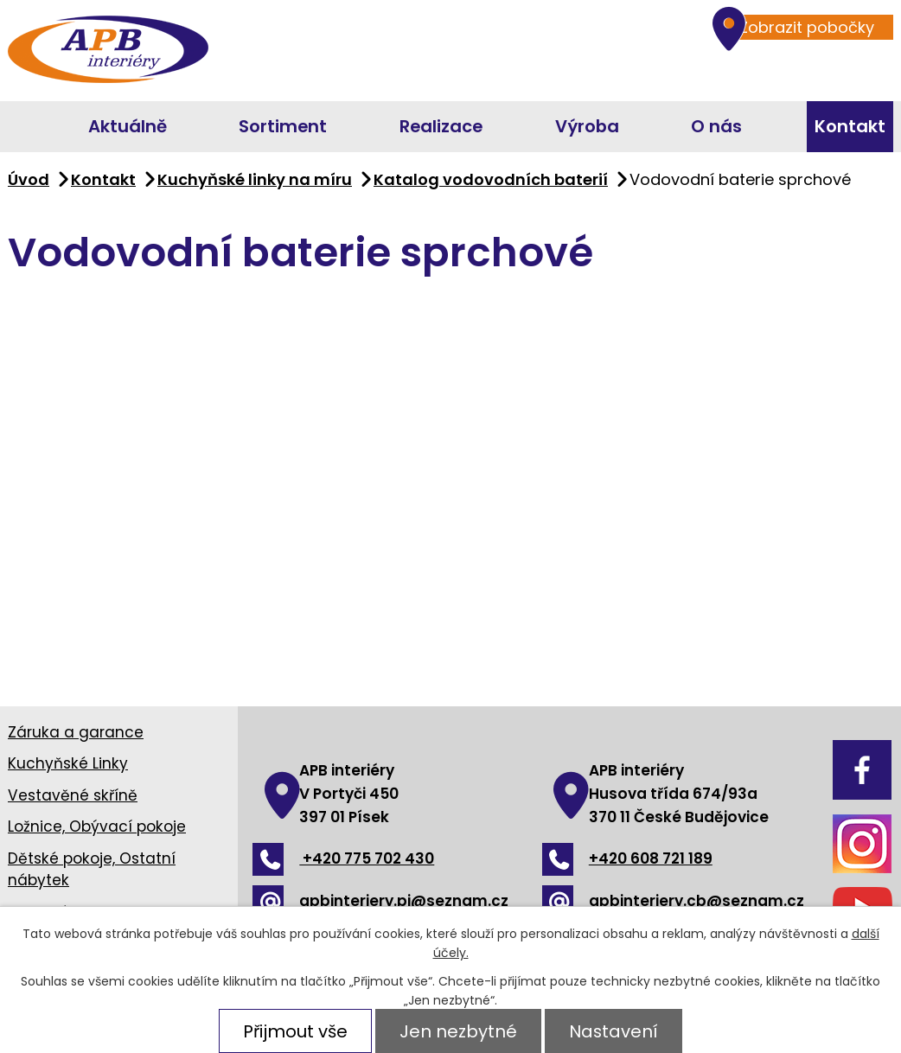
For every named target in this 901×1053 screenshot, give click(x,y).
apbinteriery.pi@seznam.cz (380, 900)
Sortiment (283, 126)
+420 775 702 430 (343, 858)
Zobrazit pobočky (798, 27)
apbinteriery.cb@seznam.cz (673, 900)
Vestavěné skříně (72, 795)
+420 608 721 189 (627, 858)
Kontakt (850, 126)
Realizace (440, 126)
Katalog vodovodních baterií (491, 179)
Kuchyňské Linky (68, 763)
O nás (716, 126)
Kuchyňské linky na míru (254, 179)
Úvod (15, 126)
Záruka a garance (76, 732)
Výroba (587, 126)
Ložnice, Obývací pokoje (97, 826)
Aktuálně (127, 126)
